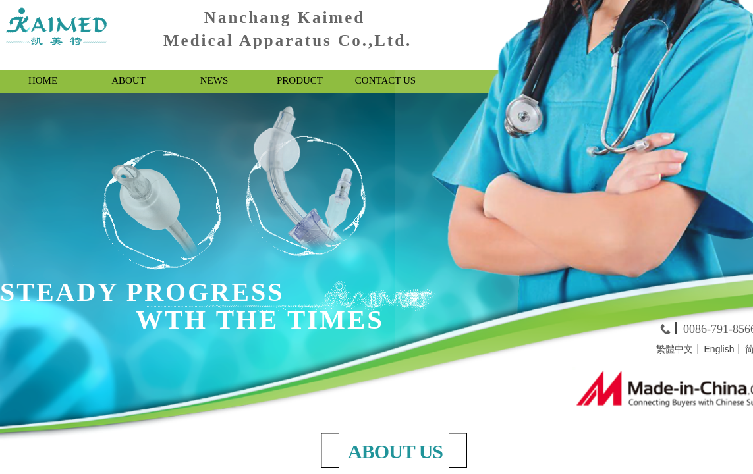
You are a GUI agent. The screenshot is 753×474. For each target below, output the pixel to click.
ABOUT (128, 80)
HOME (42, 80)
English (719, 349)
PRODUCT (300, 80)
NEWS (214, 80)
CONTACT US (385, 80)
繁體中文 (674, 349)
